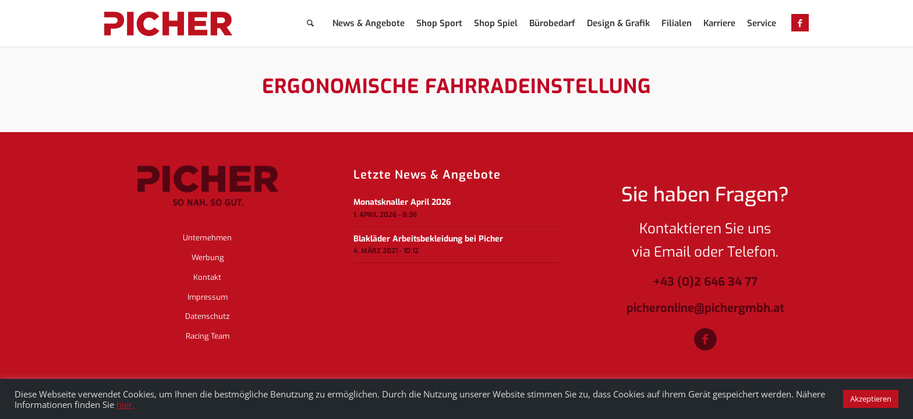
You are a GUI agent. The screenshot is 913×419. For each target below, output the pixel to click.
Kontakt (207, 277)
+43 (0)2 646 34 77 (705, 282)
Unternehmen (207, 238)
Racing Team (207, 336)
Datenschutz (207, 316)
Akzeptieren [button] (870, 398)
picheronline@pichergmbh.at (705, 308)
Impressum (207, 297)
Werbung (208, 257)
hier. (125, 404)
